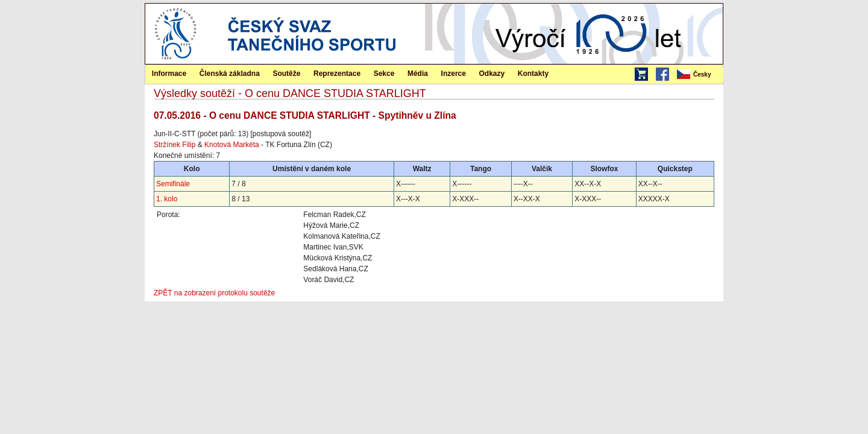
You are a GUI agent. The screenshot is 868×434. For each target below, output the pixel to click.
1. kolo (166, 199)
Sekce (384, 73)
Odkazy (492, 73)
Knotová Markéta (231, 144)
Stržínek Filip (174, 144)
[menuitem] (699, 75)
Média (417, 73)
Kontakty (533, 73)
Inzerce (453, 73)
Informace (169, 73)
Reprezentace (336, 73)
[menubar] (699, 75)
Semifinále (173, 184)
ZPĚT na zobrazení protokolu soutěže (214, 293)
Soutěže (286, 73)
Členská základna (230, 73)
